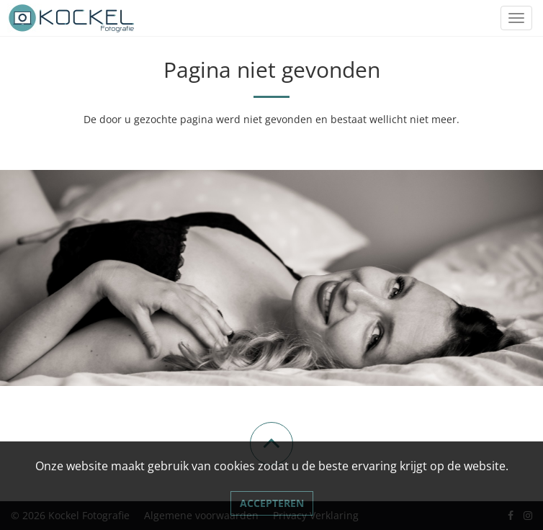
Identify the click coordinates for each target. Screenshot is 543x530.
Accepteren (272, 503)
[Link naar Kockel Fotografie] (72, 18)
